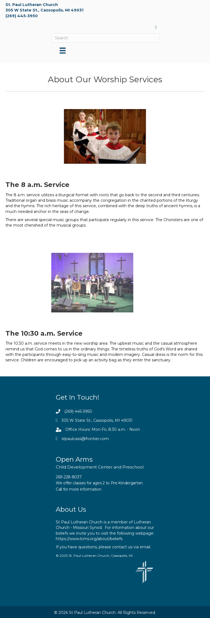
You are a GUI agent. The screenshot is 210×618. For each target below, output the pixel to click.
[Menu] (62, 50)
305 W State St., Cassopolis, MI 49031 (44, 10)
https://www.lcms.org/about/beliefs (89, 538)
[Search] (105, 38)
